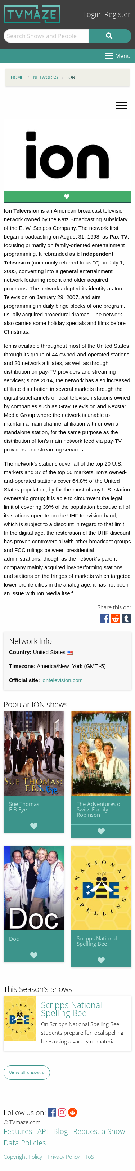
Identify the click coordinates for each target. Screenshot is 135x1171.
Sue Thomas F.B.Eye (24, 806)
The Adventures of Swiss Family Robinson (99, 809)
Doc (14, 938)
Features (18, 1132)
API (42, 1132)
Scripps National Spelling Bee (97, 941)
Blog (60, 1132)
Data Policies (25, 1143)
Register (117, 14)
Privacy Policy (64, 1157)
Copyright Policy (23, 1157)
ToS (89, 1157)
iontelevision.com (62, 680)
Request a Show (99, 1132)
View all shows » (27, 1072)
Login (92, 14)
